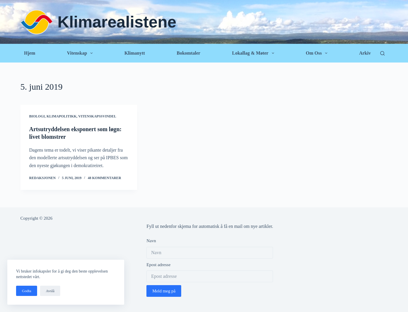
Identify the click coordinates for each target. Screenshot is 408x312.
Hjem (29, 53)
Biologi (37, 116)
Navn (151, 240)
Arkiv (365, 53)
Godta (26, 291)
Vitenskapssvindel (97, 116)
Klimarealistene (117, 22)
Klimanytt (135, 53)
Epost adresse (158, 264)
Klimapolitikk (61, 116)
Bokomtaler (188, 53)
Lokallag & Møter (254, 53)
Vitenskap (81, 53)
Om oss (318, 53)
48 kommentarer (104, 178)
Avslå (50, 291)
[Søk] (382, 53)
